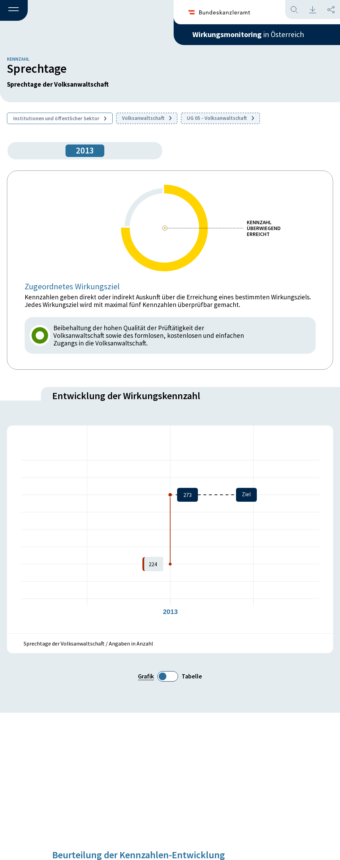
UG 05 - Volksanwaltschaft (220, 118)
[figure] (170, 529)
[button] (14, 10)
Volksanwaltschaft (147, 118)
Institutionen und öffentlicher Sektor (59, 118)
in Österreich (248, 34)
